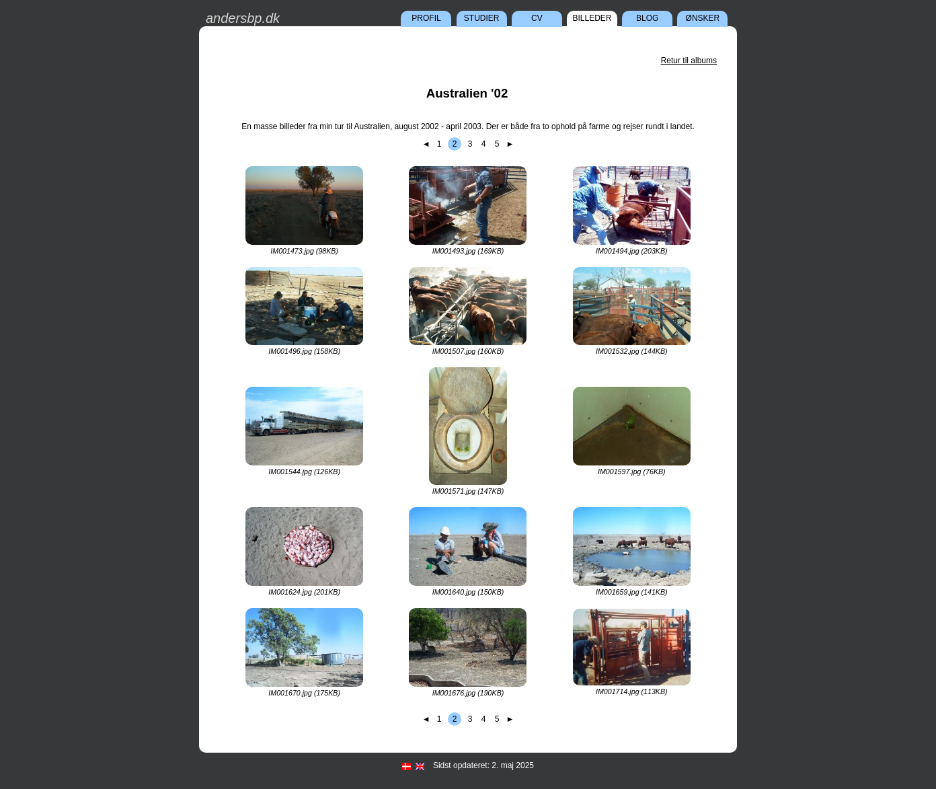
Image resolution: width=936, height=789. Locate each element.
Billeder (592, 18)
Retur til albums (689, 60)
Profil (426, 18)
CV (537, 18)
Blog (647, 18)
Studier (482, 18)
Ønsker (703, 18)
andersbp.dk (243, 18)
